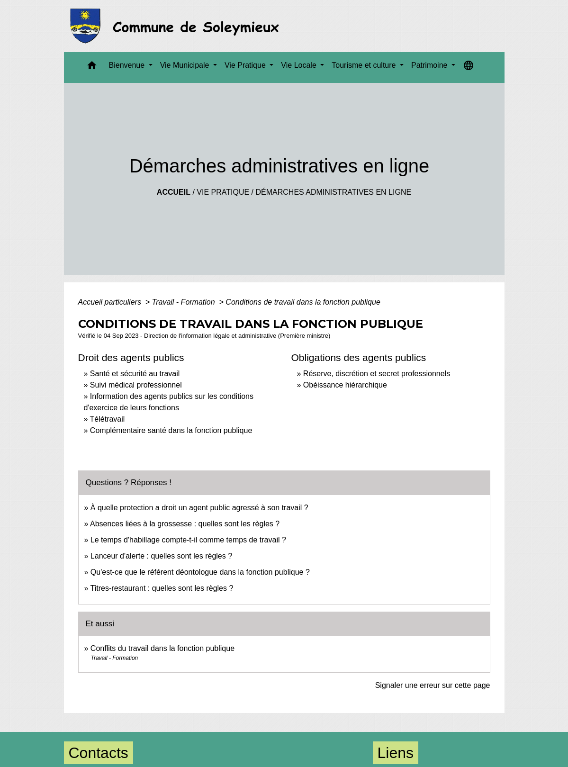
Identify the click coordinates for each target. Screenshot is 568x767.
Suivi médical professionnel (136, 385)
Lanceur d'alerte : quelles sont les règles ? (161, 556)
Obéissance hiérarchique (345, 385)
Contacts (98, 752)
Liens (396, 752)
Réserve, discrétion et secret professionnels (376, 374)
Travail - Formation (184, 302)
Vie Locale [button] (299, 65)
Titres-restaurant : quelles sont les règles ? (162, 588)
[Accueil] (177, 26)
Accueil (173, 192)
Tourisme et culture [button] (365, 65)
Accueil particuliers (111, 302)
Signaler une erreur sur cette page (432, 685)
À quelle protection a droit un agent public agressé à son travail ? (199, 508)
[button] (92, 67)
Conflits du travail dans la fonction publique (162, 648)
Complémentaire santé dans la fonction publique (172, 430)
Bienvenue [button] (128, 65)
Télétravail (107, 419)
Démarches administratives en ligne (333, 192)
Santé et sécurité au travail (135, 374)
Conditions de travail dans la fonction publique (302, 302)
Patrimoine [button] (430, 65)
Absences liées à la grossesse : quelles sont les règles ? (184, 524)
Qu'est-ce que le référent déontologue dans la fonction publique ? (200, 572)
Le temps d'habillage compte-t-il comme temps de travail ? (188, 540)
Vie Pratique (223, 192)
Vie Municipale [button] (185, 65)
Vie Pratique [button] (246, 65)
